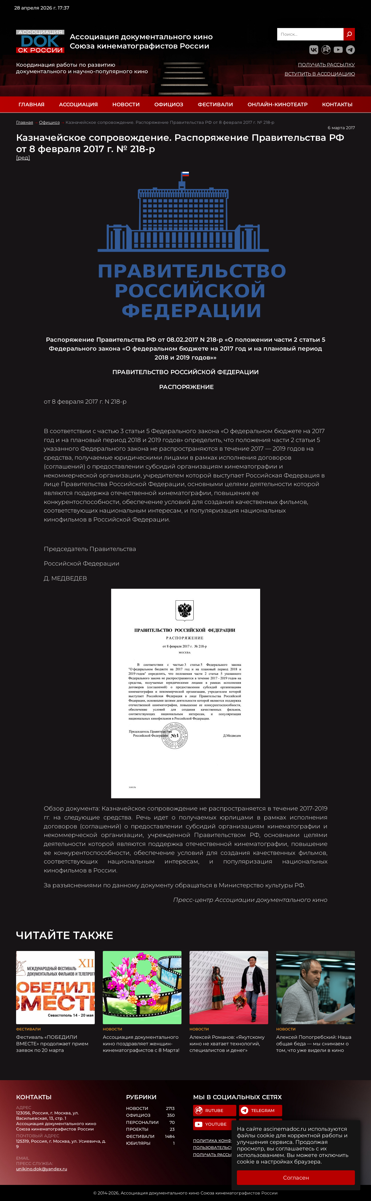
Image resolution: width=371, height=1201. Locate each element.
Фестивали (215, 104)
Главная (31, 104)
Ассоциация (78, 104)
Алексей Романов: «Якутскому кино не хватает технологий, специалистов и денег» (227, 1043)
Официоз (168, 104)
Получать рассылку (326, 65)
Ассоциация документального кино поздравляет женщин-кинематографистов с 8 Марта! (141, 1043)
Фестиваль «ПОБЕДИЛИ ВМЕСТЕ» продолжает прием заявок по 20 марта (52, 1043)
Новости (126, 104)
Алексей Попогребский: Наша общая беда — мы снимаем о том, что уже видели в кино (313, 1043)
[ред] (23, 157)
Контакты (337, 104)
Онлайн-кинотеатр (278, 104)
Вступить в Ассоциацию (320, 74)
